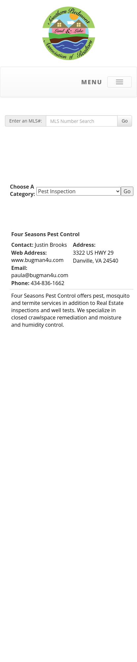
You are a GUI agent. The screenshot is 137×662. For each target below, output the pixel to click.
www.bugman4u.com (37, 260)
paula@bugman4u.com (39, 275)
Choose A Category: (23, 190)
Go (124, 121)
